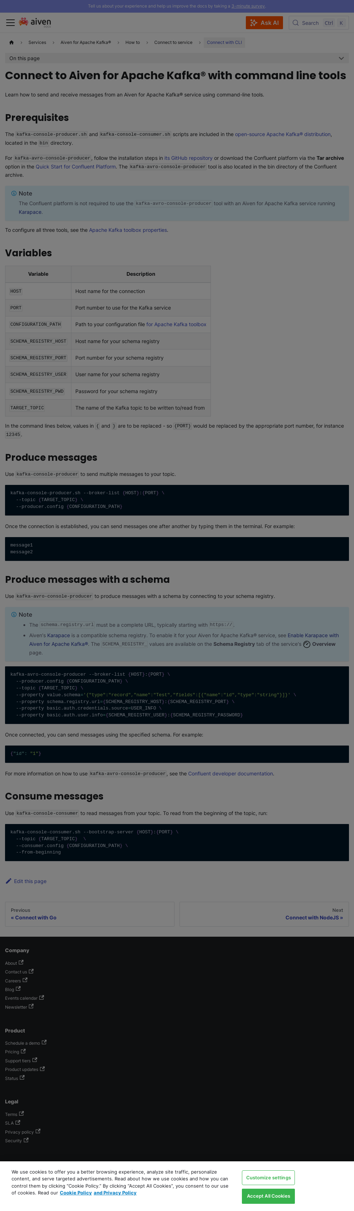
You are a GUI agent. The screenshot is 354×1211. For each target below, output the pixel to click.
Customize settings (268, 1177)
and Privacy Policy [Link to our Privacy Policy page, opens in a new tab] (115, 1193)
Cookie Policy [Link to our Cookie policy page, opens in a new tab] (76, 1193)
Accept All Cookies (268, 1196)
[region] (177, 1186)
